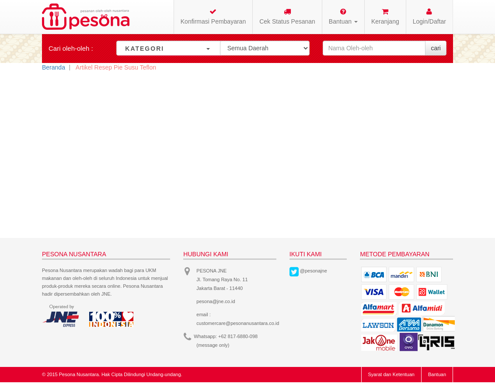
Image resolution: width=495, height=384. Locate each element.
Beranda (53, 67)
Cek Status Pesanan (287, 16)
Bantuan (437, 374)
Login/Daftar (429, 16)
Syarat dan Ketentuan (391, 374)
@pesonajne (313, 270)
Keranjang (385, 16)
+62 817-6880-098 (238, 336)
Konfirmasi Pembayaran (213, 16)
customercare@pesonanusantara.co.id (237, 323)
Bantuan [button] (343, 16)
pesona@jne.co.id (215, 301)
